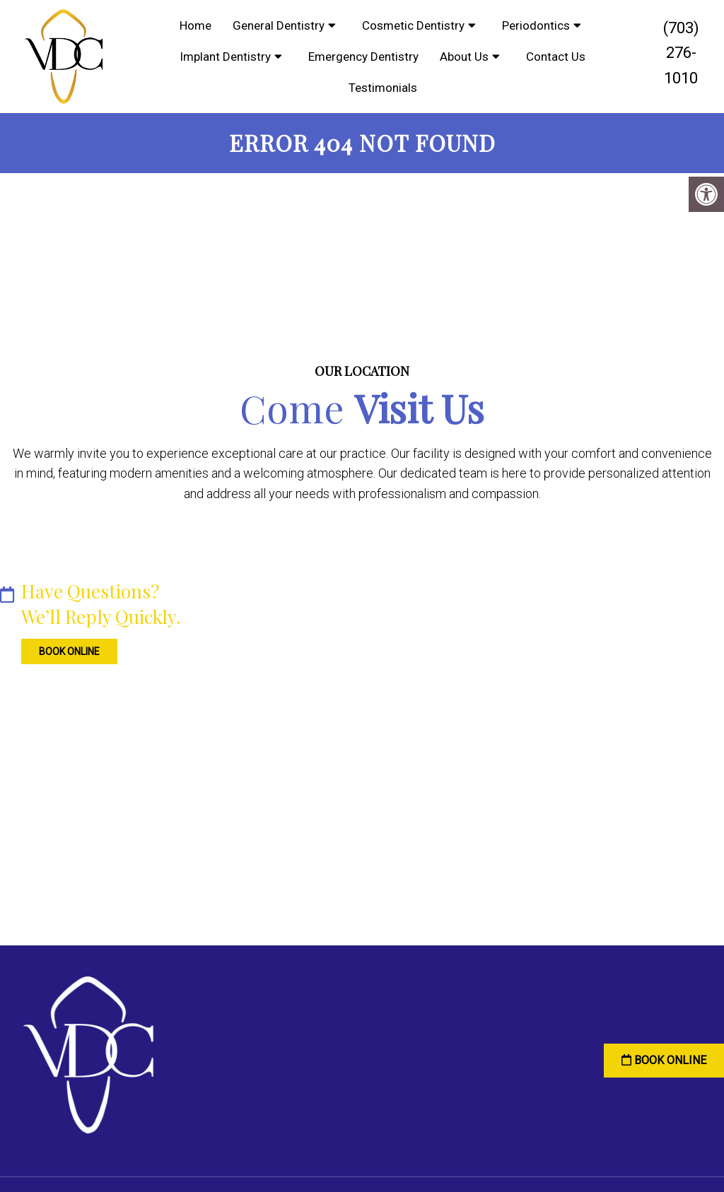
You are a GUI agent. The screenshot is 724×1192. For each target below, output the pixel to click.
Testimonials (383, 88)
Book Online (60, 648)
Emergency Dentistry (363, 56)
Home (195, 25)
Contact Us (555, 56)
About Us (464, 56)
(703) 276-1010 (681, 52)
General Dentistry (279, 25)
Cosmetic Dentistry (413, 25)
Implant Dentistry (225, 56)
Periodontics (536, 25)
